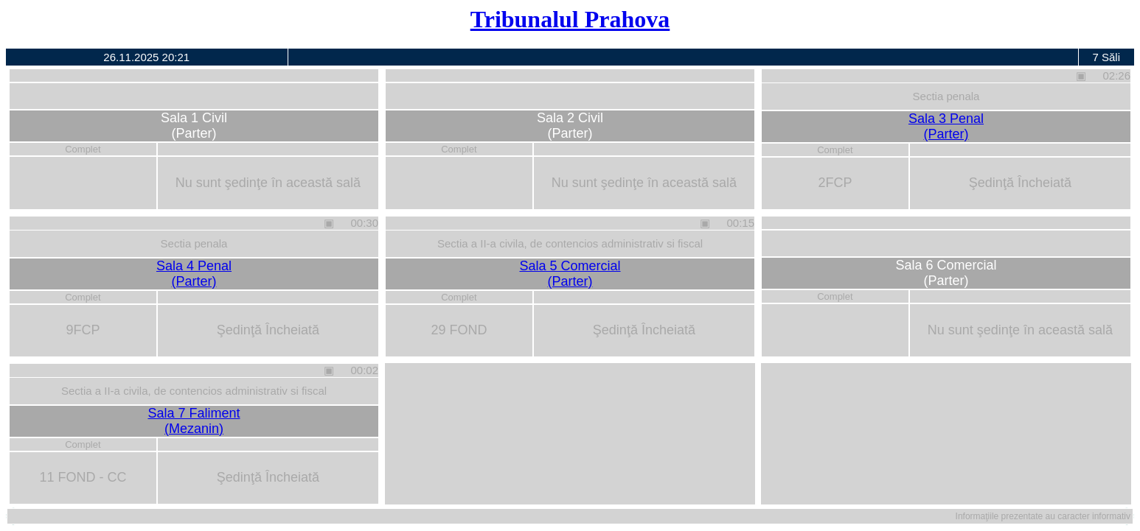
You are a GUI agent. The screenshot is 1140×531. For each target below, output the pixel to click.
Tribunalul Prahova (570, 19)
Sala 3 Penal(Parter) (946, 126)
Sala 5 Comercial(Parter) (569, 274)
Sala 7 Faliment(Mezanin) (193, 421)
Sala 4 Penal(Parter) (194, 274)
